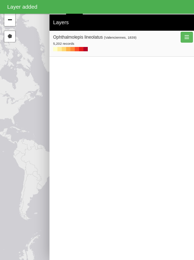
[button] (9, 20)
